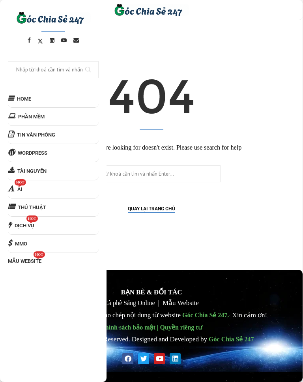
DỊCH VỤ (23, 222)
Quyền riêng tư (181, 327)
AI (17, 186)
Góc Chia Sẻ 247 (204, 315)
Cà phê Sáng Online (129, 303)
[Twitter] (40, 40)
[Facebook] (29, 40)
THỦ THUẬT (27, 207)
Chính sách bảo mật (128, 327)
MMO (17, 243)
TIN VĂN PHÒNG (31, 134)
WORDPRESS (27, 152)
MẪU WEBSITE (26, 258)
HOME (19, 98)
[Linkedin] (52, 40)
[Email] (76, 40)
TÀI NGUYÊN (27, 170)
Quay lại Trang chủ (151, 209)
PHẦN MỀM (26, 116)
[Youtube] (64, 40)
